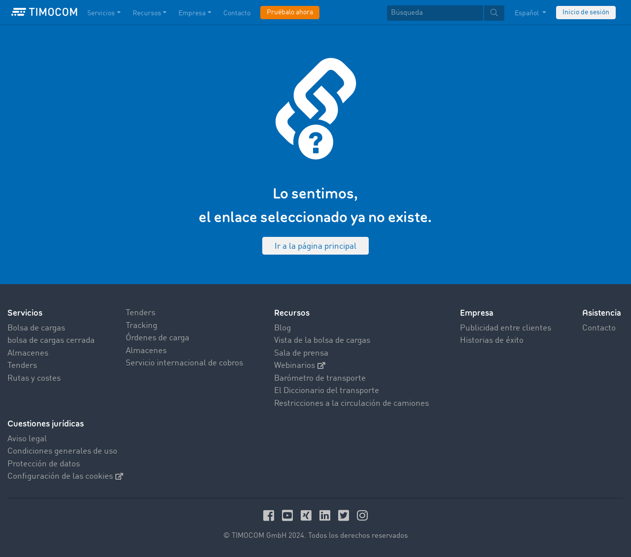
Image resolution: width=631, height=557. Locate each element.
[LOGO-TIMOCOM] (44, 12)
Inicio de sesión (585, 12)
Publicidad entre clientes (505, 328)
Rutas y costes (34, 378)
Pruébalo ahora (290, 12)
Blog (282, 328)
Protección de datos (43, 464)
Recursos (292, 313)
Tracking (141, 326)
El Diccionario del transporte (326, 391)
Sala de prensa (301, 353)
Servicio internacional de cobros (184, 363)
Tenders (22, 365)
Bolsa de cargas (36, 328)
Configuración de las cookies (65, 476)
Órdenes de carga (157, 338)
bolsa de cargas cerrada (51, 340)
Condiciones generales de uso (62, 451)
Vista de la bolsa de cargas (322, 340)
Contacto (599, 328)
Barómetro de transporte (320, 378)
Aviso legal (27, 439)
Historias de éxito (492, 340)
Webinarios (299, 365)
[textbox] (445, 13)
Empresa (476, 313)
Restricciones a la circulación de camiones (351, 403)
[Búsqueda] (435, 13)
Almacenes (27, 353)
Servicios (24, 313)
